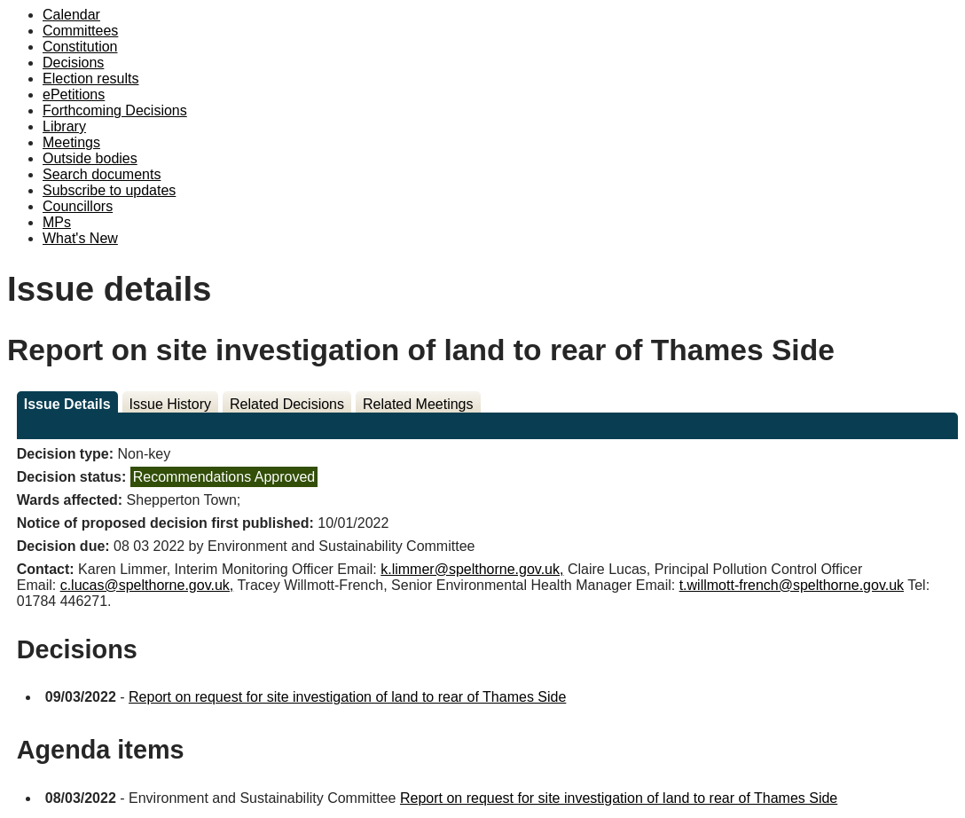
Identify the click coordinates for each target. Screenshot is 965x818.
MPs (57, 222)
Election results (91, 78)
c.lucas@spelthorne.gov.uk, (147, 585)
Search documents (102, 174)
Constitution (80, 46)
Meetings (71, 142)
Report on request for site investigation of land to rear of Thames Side (347, 696)
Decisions (73, 62)
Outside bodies (90, 158)
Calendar (71, 14)
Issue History (170, 404)
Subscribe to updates (109, 190)
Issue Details (67, 404)
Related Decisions (287, 404)
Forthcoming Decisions (115, 110)
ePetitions (74, 94)
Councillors (78, 206)
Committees (80, 30)
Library (64, 126)
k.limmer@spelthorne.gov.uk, (472, 569)
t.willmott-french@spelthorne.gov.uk (791, 585)
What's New (80, 238)
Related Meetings (418, 404)
